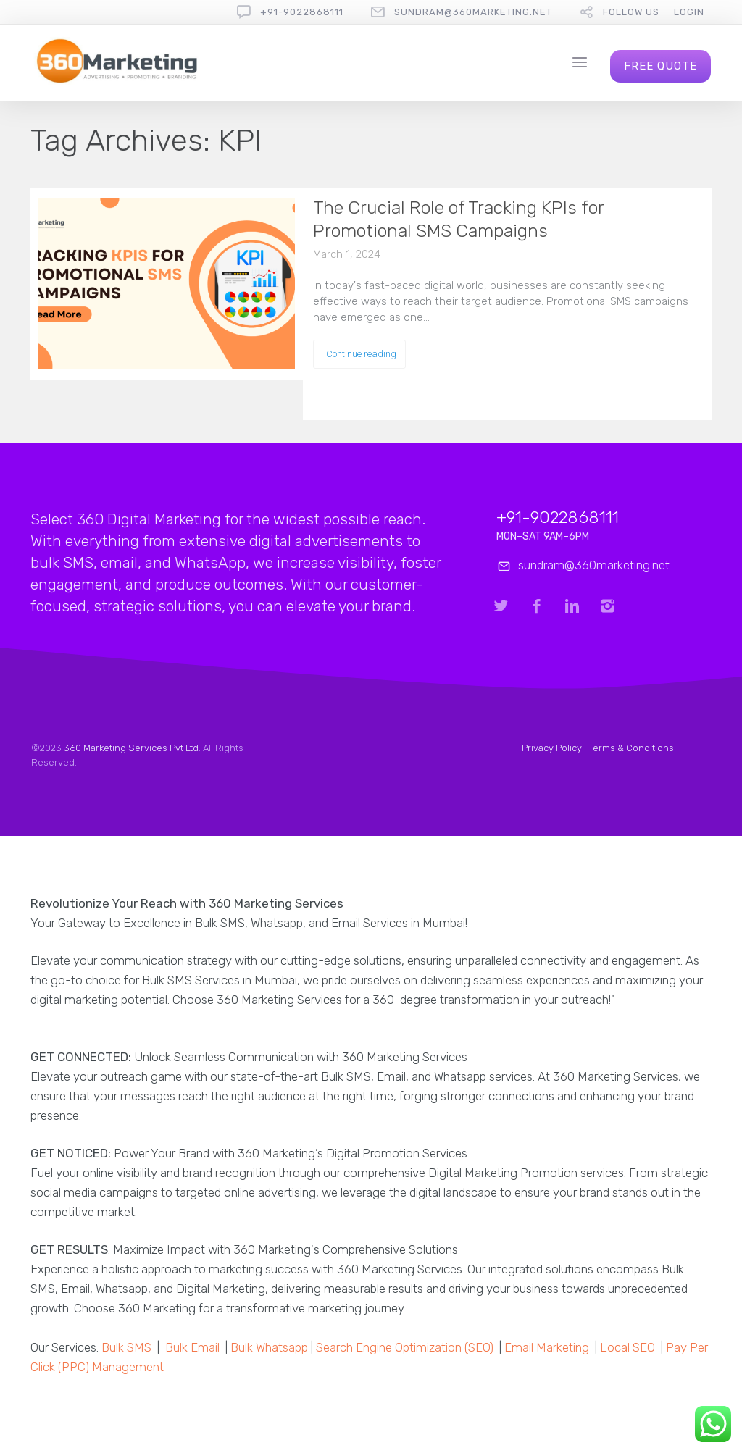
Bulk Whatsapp (269, 1347)
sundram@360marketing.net (473, 12)
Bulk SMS (126, 1347)
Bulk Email (192, 1347)
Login (689, 12)
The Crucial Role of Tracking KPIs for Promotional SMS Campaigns (458, 219)
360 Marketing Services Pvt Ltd (131, 747)
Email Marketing (546, 1347)
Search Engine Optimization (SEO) (404, 1347)
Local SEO (627, 1347)
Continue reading (361, 353)
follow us (631, 12)
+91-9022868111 (301, 12)
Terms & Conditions (631, 747)
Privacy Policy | (555, 747)
